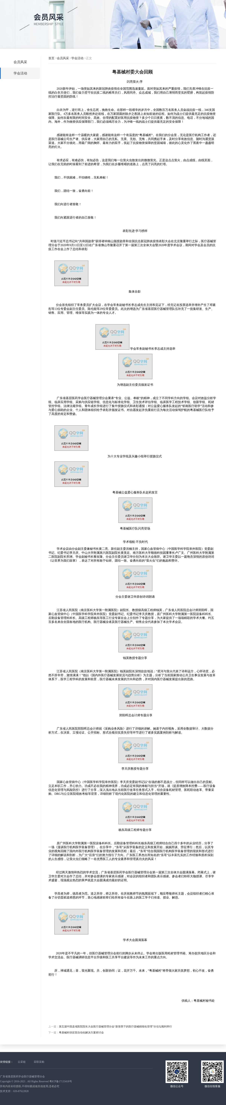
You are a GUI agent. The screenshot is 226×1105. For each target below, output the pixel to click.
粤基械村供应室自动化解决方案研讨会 (81, 1032)
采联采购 (39, 1061)
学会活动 (20, 73)
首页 (51, 58)
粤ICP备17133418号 (60, 1081)
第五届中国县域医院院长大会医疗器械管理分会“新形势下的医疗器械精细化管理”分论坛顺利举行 (115, 1026)
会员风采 (20, 62)
